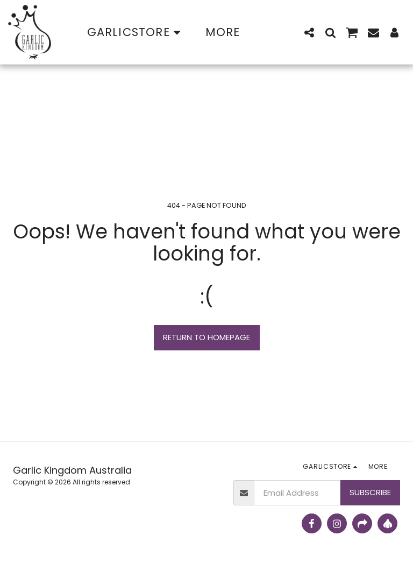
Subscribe (370, 492)
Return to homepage (206, 337)
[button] (309, 32)
